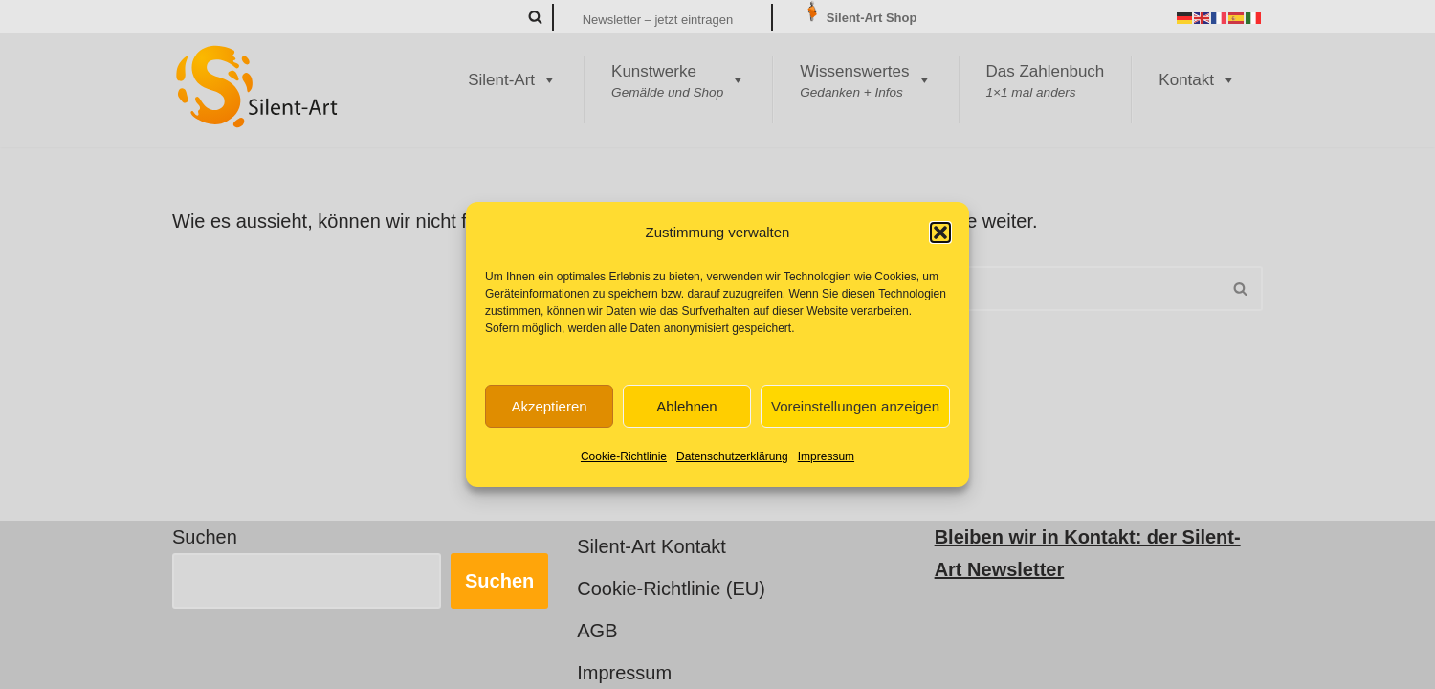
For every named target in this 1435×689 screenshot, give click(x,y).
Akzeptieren (548, 406)
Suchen (204, 536)
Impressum (826, 456)
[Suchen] (535, 17)
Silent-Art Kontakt (651, 546)
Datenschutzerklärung (732, 456)
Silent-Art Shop (859, 18)
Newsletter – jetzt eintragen (658, 19)
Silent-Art (512, 80)
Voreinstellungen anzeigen (855, 406)
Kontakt (1197, 80)
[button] (940, 232)
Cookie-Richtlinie (624, 456)
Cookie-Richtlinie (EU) (671, 588)
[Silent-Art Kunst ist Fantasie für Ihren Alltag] (257, 86)
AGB (597, 630)
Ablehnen (686, 406)
